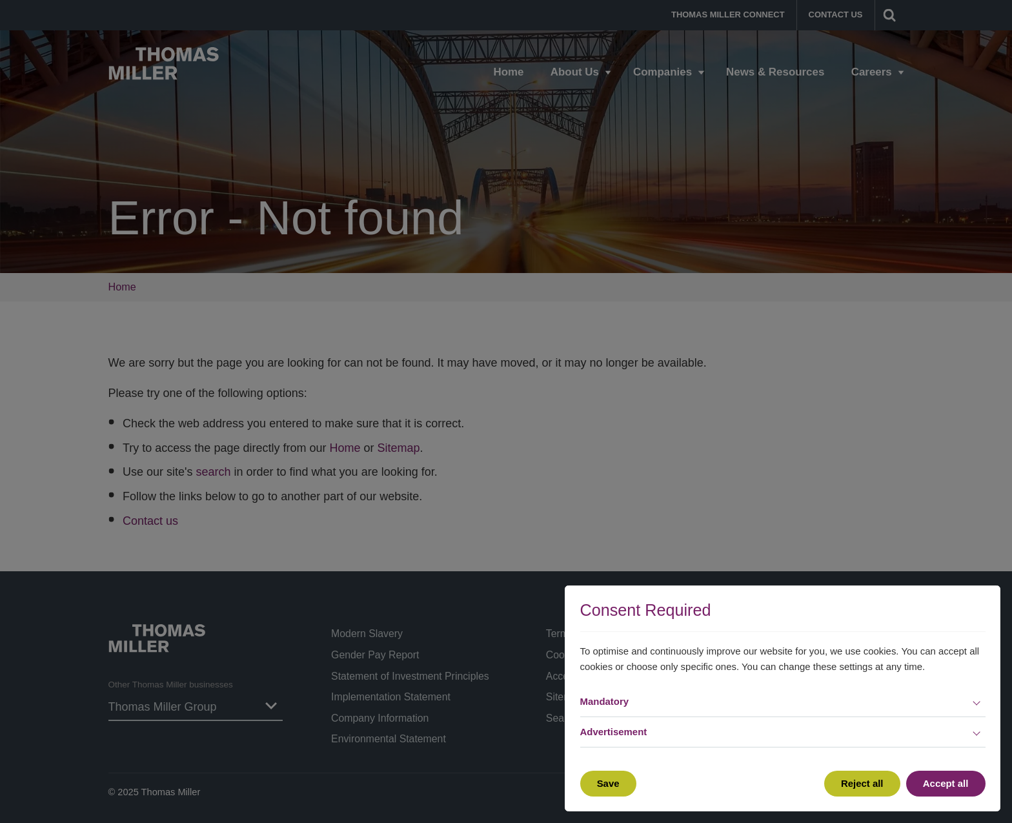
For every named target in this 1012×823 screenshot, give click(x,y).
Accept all (946, 783)
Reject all (862, 783)
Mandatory (604, 701)
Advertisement (613, 731)
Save (608, 783)
